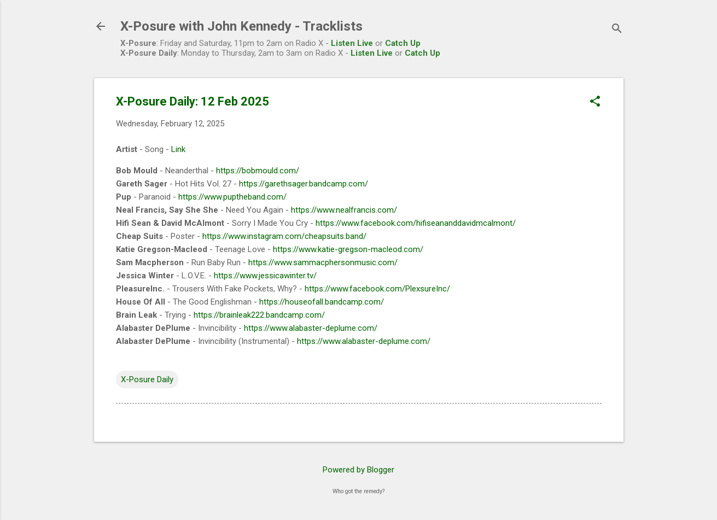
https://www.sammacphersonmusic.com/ (323, 262)
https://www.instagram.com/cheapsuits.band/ (284, 236)
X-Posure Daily (147, 379)
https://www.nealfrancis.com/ (344, 210)
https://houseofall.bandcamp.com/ (321, 302)
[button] (595, 102)
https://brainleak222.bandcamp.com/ (259, 315)
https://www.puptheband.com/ (232, 197)
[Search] (616, 29)
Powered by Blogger (358, 470)
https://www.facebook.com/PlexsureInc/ (377, 289)
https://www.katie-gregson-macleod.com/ (348, 249)
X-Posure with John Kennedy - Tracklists (241, 26)
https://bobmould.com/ (257, 171)
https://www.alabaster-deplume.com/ (310, 328)
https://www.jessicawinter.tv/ (265, 276)
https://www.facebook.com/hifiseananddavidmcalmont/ (416, 223)
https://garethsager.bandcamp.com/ (303, 184)
